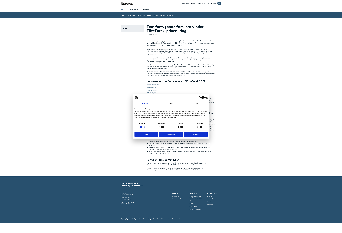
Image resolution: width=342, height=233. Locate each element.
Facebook (210, 199)
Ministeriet (146, 9)
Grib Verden (193, 206)
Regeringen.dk (176, 219)
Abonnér (209, 196)
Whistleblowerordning (144, 219)
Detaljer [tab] (171, 103)
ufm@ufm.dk (129, 194)
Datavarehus (201, 3)
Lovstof (193, 3)
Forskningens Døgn (195, 209)
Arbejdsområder (134, 9)
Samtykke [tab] (145, 103)
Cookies (168, 219)
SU (190, 201)
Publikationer (185, 3)
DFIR (191, 203)
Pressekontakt (177, 199)
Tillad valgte (171, 134)
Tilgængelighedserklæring (128, 219)
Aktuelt (123, 9)
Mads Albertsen (152, 90)
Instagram (210, 205)
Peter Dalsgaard (152, 93)
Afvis (146, 134)
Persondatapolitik (158, 219)
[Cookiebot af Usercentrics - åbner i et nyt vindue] (200, 97)
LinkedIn (209, 202)
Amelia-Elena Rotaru (153, 84)
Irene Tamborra (151, 88)
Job (208, 3)
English (213, 3)
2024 (125, 28)
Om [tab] (197, 103)
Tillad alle (196, 134)
